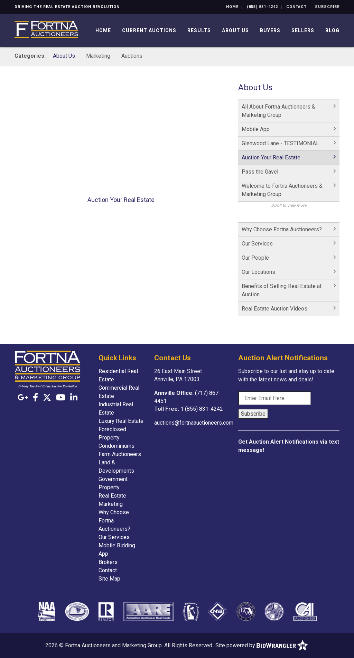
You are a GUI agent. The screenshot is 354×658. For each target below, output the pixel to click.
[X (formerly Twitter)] (47, 397)
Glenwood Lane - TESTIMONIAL (280, 143)
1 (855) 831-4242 (201, 409)
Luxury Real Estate (121, 421)
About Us (235, 30)
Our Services (257, 243)
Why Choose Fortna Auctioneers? (282, 229)
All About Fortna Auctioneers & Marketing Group (278, 110)
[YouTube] (60, 397)
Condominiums (116, 446)
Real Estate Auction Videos (274, 308)
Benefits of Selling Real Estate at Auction (282, 290)
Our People (255, 257)
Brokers (108, 562)
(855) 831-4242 (262, 6)
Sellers (302, 30)
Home (232, 6)
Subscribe (327, 6)
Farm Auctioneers (120, 454)
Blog (332, 30)
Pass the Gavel (260, 171)
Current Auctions (149, 30)
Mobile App (256, 129)
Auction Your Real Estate (271, 157)
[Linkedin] (73, 397)
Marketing (98, 56)
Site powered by (261, 645)
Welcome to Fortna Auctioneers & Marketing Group (282, 190)
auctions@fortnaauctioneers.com (193, 422)
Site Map (109, 578)
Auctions (131, 56)
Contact (296, 6)
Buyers (270, 30)
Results (199, 30)
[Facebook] (35, 397)
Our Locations (258, 272)
